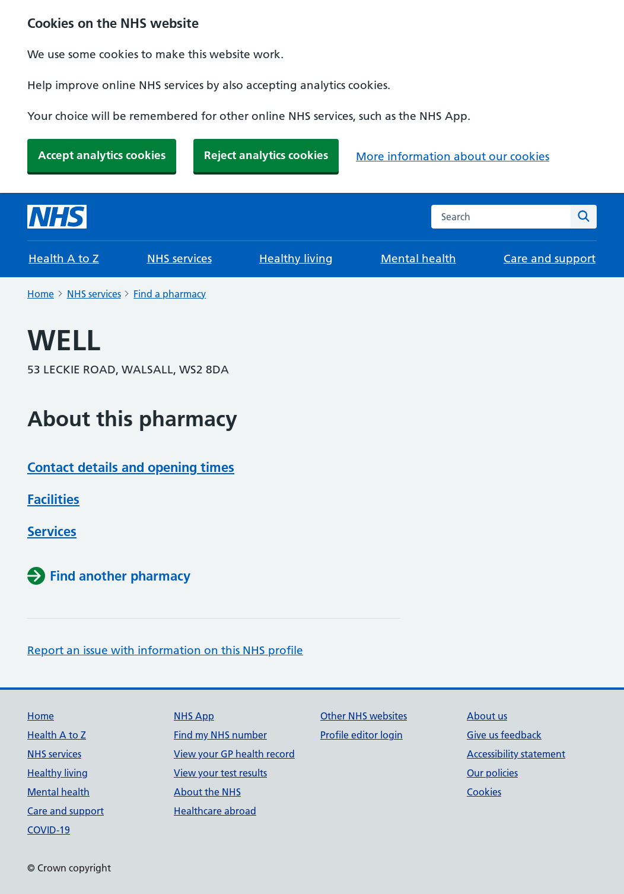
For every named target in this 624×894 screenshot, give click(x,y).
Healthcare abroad (215, 811)
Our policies (492, 773)
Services (52, 531)
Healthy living (296, 258)
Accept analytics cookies (101, 155)
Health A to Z (63, 258)
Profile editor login (361, 735)
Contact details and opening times (130, 467)
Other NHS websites (363, 716)
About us (487, 716)
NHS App (194, 716)
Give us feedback (504, 735)
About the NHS (207, 792)
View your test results (220, 773)
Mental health (418, 258)
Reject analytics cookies (266, 155)
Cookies (484, 792)
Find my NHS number (220, 735)
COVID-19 (48, 830)
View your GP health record (234, 754)
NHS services (179, 258)
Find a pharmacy (169, 294)
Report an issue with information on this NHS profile (165, 650)
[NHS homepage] (57, 217)
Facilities (53, 499)
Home (40, 294)
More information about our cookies (452, 156)
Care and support (550, 258)
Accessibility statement (516, 754)
